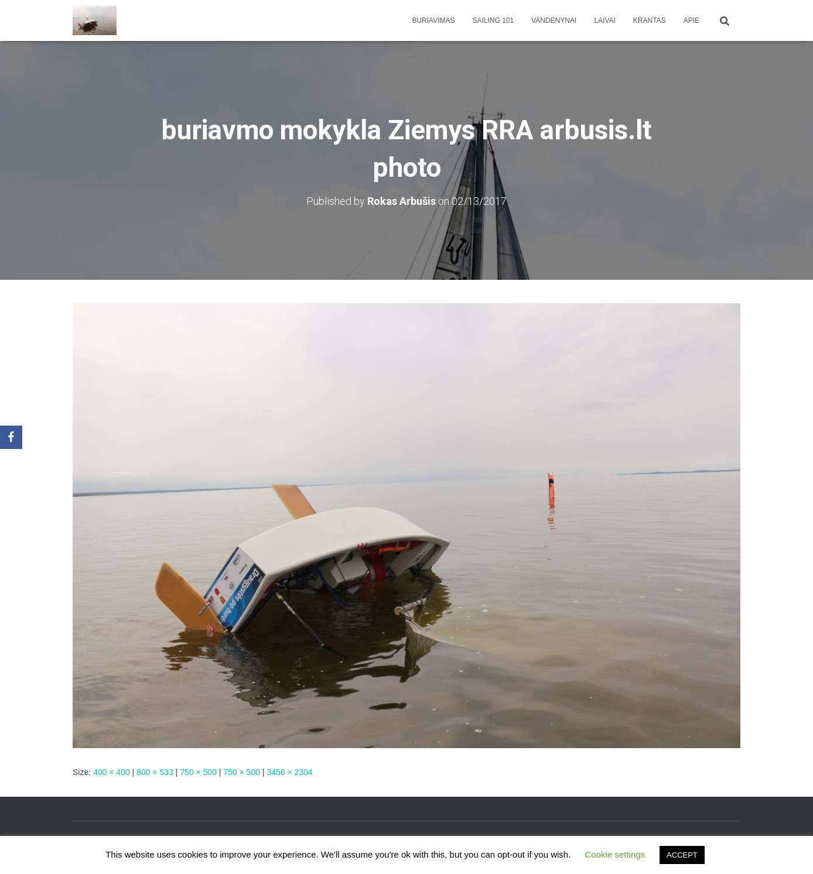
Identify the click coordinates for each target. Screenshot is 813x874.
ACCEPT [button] (682, 855)
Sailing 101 (493, 20)
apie (691, 20)
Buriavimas (433, 20)
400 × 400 (111, 772)
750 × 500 (198, 772)
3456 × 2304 (289, 772)
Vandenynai (553, 20)
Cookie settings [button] (615, 854)
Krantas (649, 20)
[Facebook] (11, 437)
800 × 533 (154, 772)
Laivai (604, 20)
